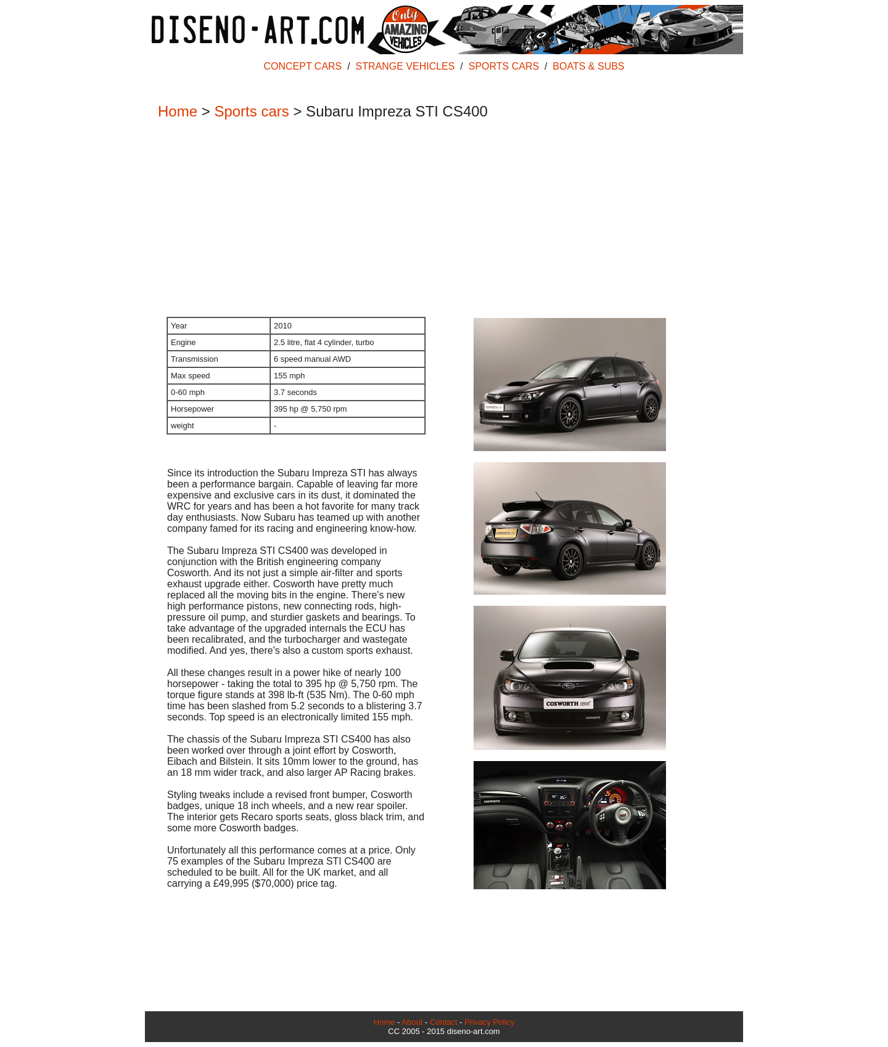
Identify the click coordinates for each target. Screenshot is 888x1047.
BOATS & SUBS (588, 66)
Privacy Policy (489, 1022)
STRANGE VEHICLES (405, 66)
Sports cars (251, 111)
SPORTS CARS (504, 66)
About (411, 1022)
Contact (444, 1022)
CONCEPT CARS (302, 66)
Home (177, 111)
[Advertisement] (438, 219)
